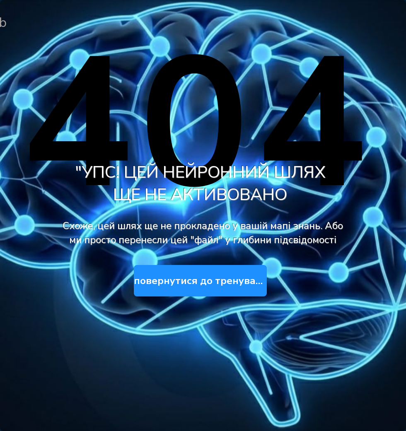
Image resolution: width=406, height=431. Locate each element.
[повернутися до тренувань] (200, 280)
